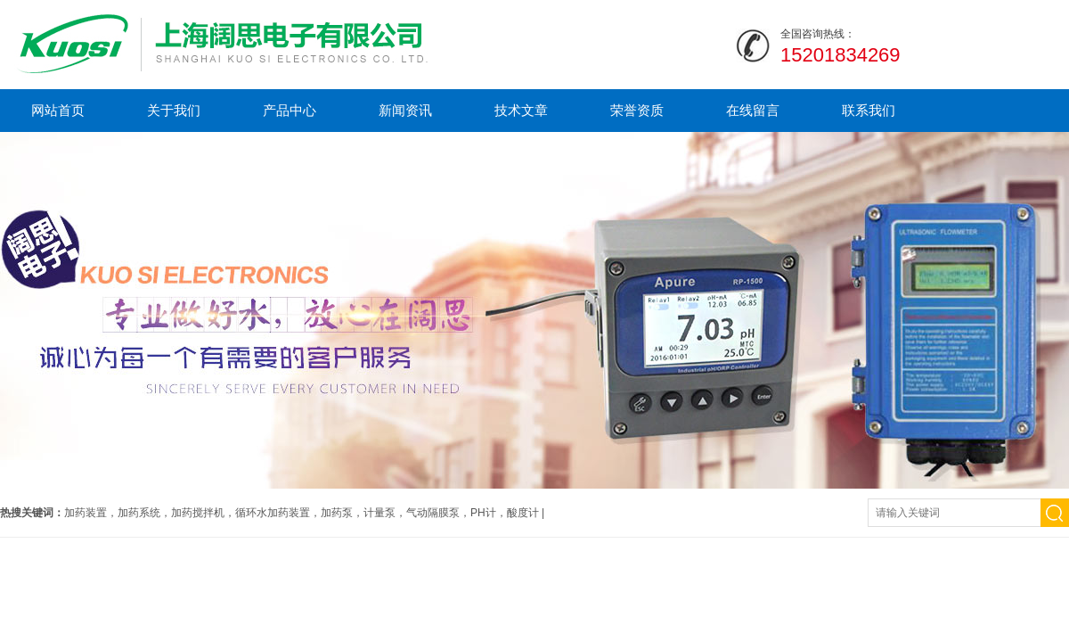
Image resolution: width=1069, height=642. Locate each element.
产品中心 (289, 110)
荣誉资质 (637, 110)
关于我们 (173, 110)
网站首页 (58, 110)
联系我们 (868, 110)
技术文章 (521, 110)
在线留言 (752, 110)
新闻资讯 (405, 110)
